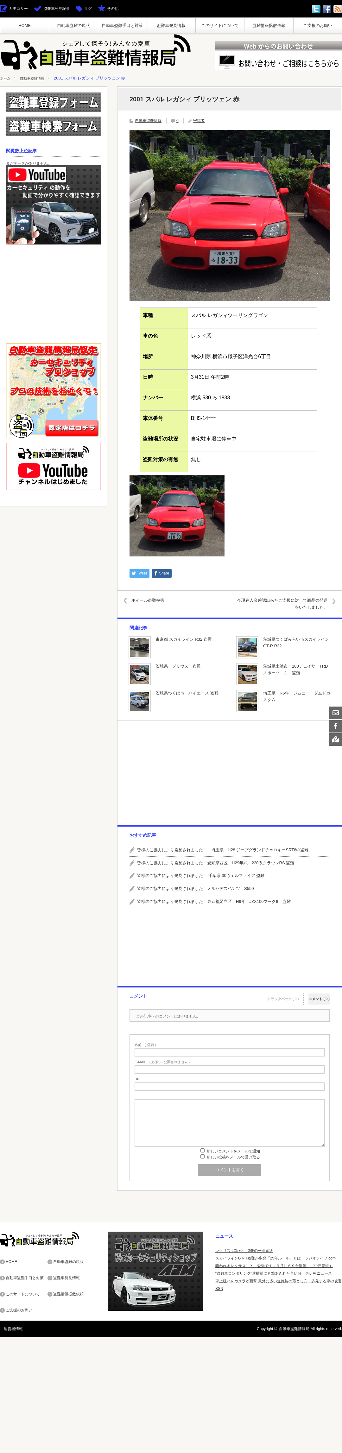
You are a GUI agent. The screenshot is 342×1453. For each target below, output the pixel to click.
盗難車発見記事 (56, 8)
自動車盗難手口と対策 (122, 25)
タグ (88, 8)
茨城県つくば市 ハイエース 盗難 (186, 693)
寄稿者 (199, 120)
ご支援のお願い (317, 25)
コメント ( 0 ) (319, 995)
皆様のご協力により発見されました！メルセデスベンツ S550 (195, 888)
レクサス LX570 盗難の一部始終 (244, 1250)
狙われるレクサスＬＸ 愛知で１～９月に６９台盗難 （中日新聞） (274, 1266)
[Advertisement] (229, 772)
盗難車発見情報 (171, 25)
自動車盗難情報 (36, 78)
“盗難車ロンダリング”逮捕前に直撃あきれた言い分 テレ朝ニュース (273, 1273)
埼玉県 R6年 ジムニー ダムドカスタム (296, 696)
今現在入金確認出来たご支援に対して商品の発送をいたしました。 (279, 604)
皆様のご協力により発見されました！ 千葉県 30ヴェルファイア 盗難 (200, 875)
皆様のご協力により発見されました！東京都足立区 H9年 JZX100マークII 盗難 (214, 901)
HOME (24, 25)
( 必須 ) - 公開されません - (162, 1062)
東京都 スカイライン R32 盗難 (183, 639)
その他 (112, 8)
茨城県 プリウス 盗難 (178, 666)
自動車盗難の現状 (73, 25)
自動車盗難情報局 (294, 1328)
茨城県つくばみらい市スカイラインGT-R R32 (296, 642)
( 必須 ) (145, 1045)
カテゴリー (18, 8)
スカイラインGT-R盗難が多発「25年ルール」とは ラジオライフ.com (275, 1258)
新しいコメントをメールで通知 (233, 1151)
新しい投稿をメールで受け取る (233, 1157)
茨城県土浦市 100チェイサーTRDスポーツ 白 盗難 (295, 669)
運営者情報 (9, 1328)
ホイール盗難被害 (152, 600)
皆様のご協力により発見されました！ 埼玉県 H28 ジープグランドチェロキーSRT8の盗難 (222, 849)
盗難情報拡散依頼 (268, 25)
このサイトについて (219, 25)
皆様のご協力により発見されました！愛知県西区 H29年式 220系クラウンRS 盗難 (215, 862)
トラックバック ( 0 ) (283, 995)
